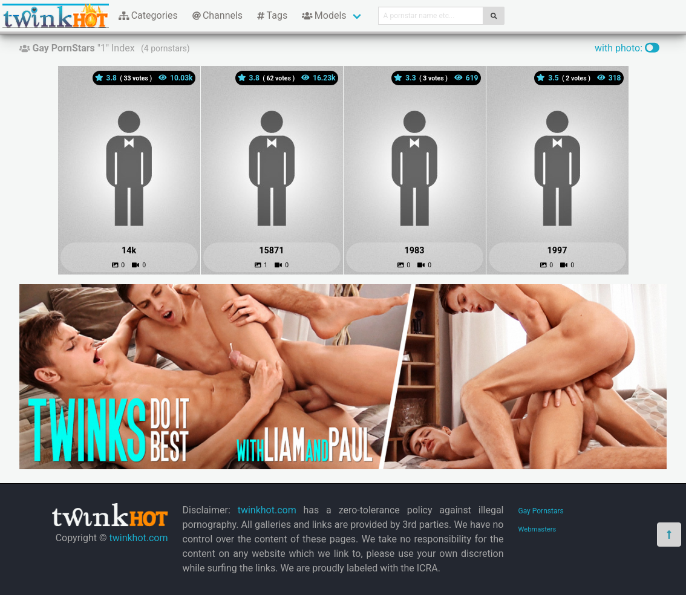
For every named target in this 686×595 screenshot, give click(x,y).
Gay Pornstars (541, 511)
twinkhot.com (138, 538)
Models (324, 15)
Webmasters (537, 529)
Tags (272, 15)
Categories (148, 15)
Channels (217, 15)
